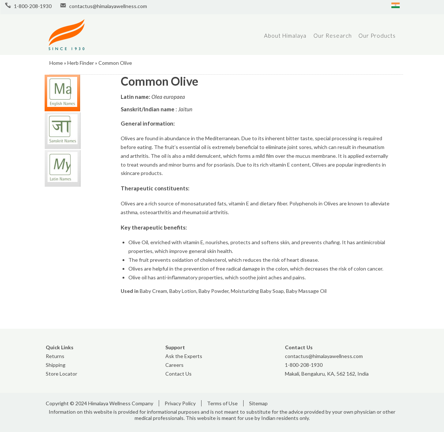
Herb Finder (80, 63)
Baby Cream (153, 291)
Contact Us (178, 373)
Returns (55, 356)
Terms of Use (222, 403)
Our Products (377, 35)
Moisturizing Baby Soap (257, 291)
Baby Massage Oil (306, 291)
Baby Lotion (182, 291)
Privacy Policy (180, 403)
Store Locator (61, 373)
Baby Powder (214, 291)
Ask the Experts (183, 356)
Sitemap (258, 403)
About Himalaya (285, 35)
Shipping (55, 365)
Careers (174, 365)
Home (56, 63)
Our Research (332, 35)
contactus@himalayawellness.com (108, 6)
